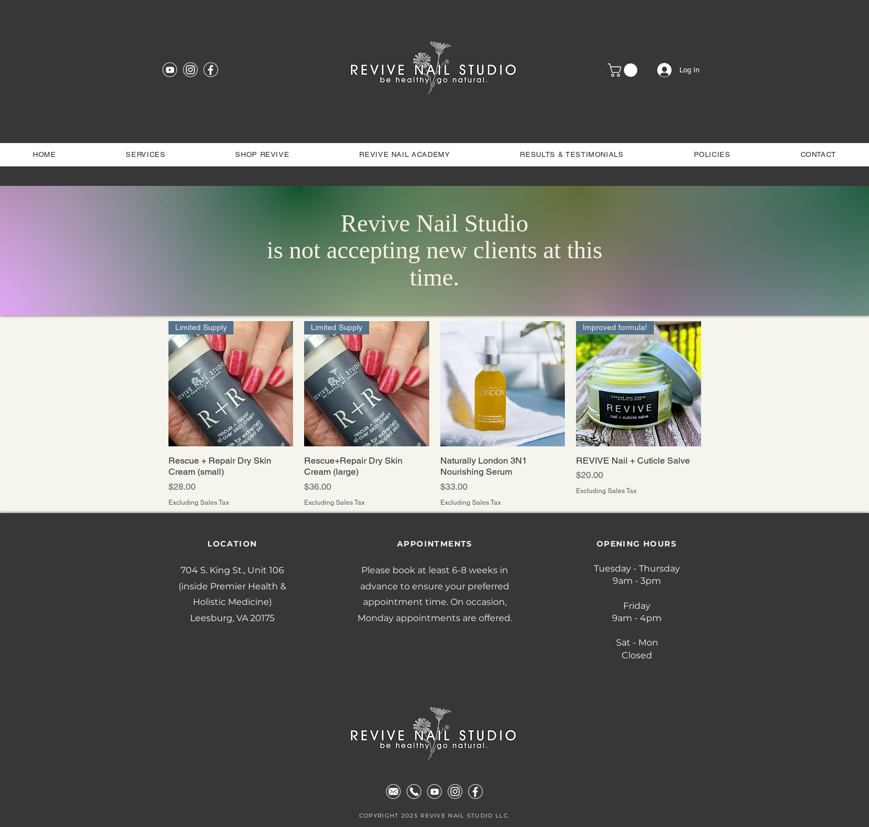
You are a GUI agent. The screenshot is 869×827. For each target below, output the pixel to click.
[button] (624, 70)
